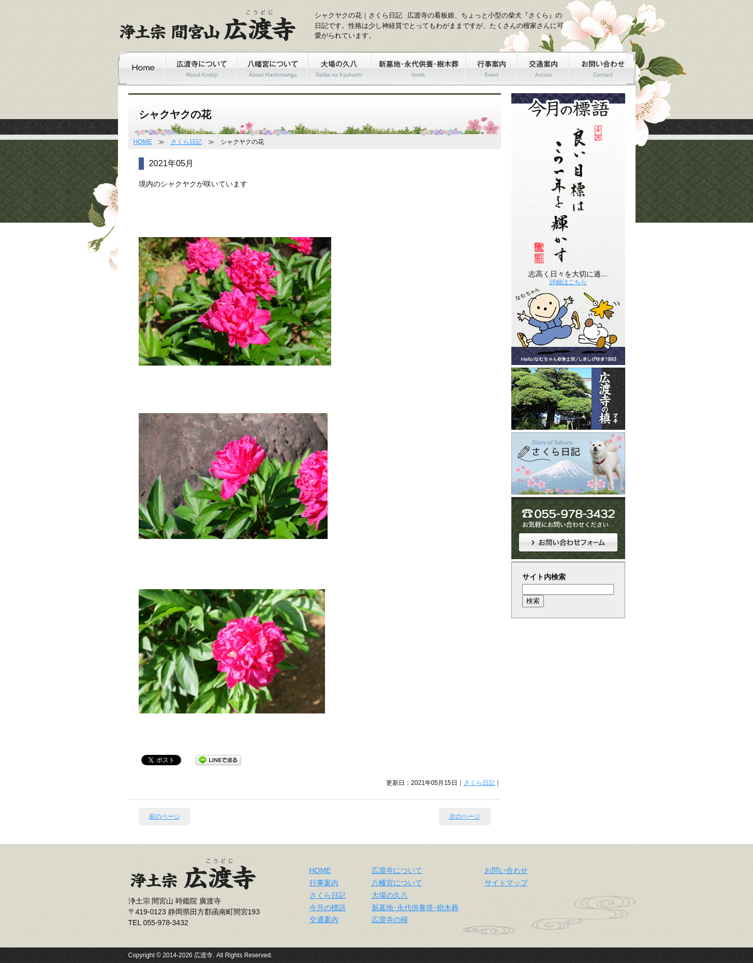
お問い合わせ (506, 870)
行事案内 (323, 883)
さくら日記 (186, 141)
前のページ (164, 816)
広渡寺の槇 (390, 919)
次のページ (464, 816)
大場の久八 (390, 895)
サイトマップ (506, 883)
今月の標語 (327, 907)
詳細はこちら (568, 282)
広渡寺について (397, 870)
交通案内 (323, 919)
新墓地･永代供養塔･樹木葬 (415, 907)
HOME (143, 141)
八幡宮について (397, 883)
